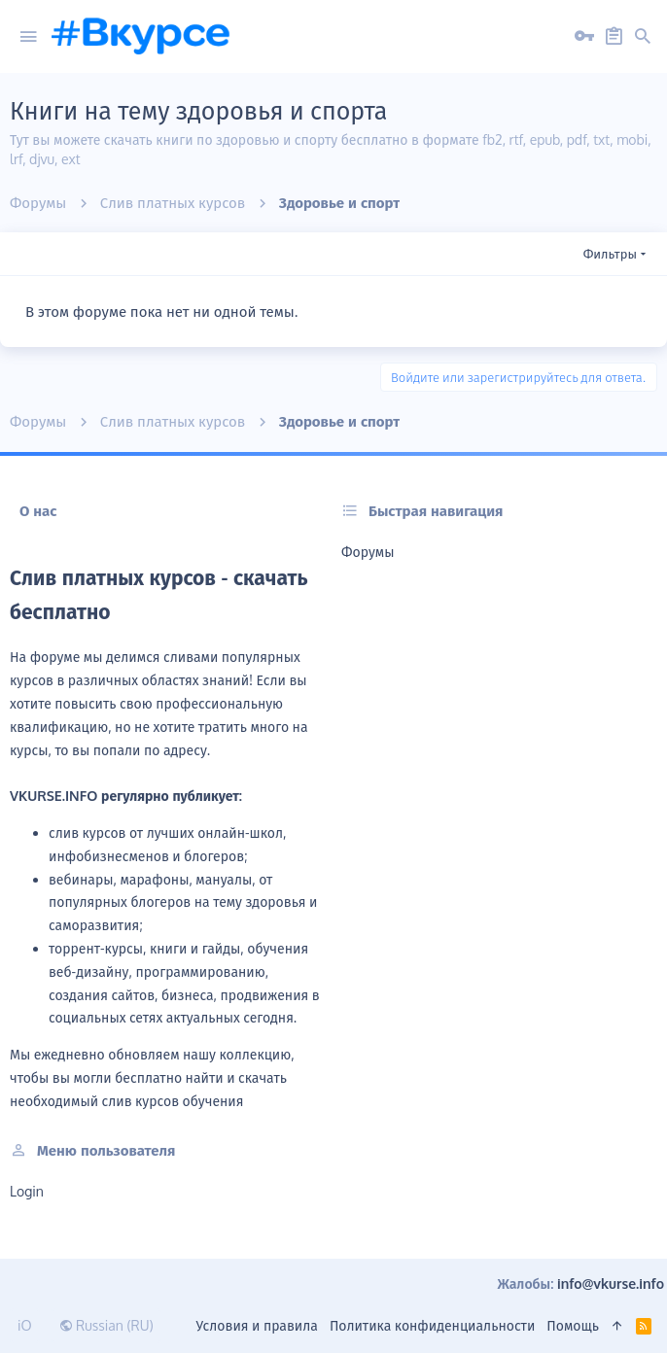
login (27, 1191)
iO (25, 1325)
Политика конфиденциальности (432, 1325)
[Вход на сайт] (584, 36)
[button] (28, 37)
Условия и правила (257, 1325)
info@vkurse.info (610, 1283)
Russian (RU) (106, 1325)
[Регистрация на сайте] (613, 36)
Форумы (367, 551)
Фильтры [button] (610, 253)
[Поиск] (642, 36)
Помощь (572, 1325)
